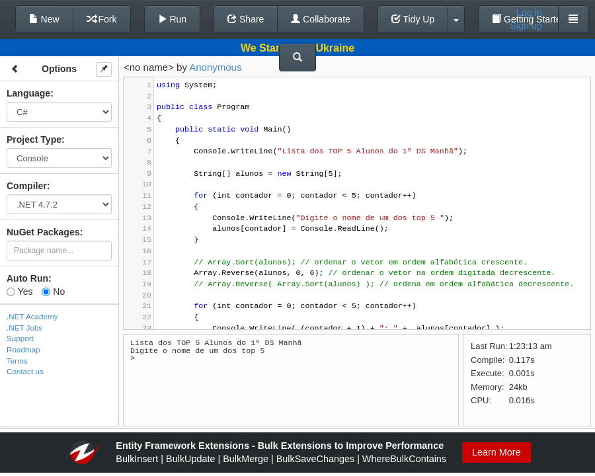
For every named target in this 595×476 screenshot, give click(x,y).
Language (28, 93)
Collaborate (320, 19)
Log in (529, 12)
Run (172, 19)
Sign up (526, 25)
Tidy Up (412, 19)
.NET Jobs (24, 327)
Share (245, 19)
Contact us (25, 371)
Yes (19, 291)
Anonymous (215, 67)
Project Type (34, 139)
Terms (17, 360)
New (44, 19)
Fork (102, 19)
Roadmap (23, 349)
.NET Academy (32, 316)
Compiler (27, 185)
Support (20, 338)
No (53, 291)
